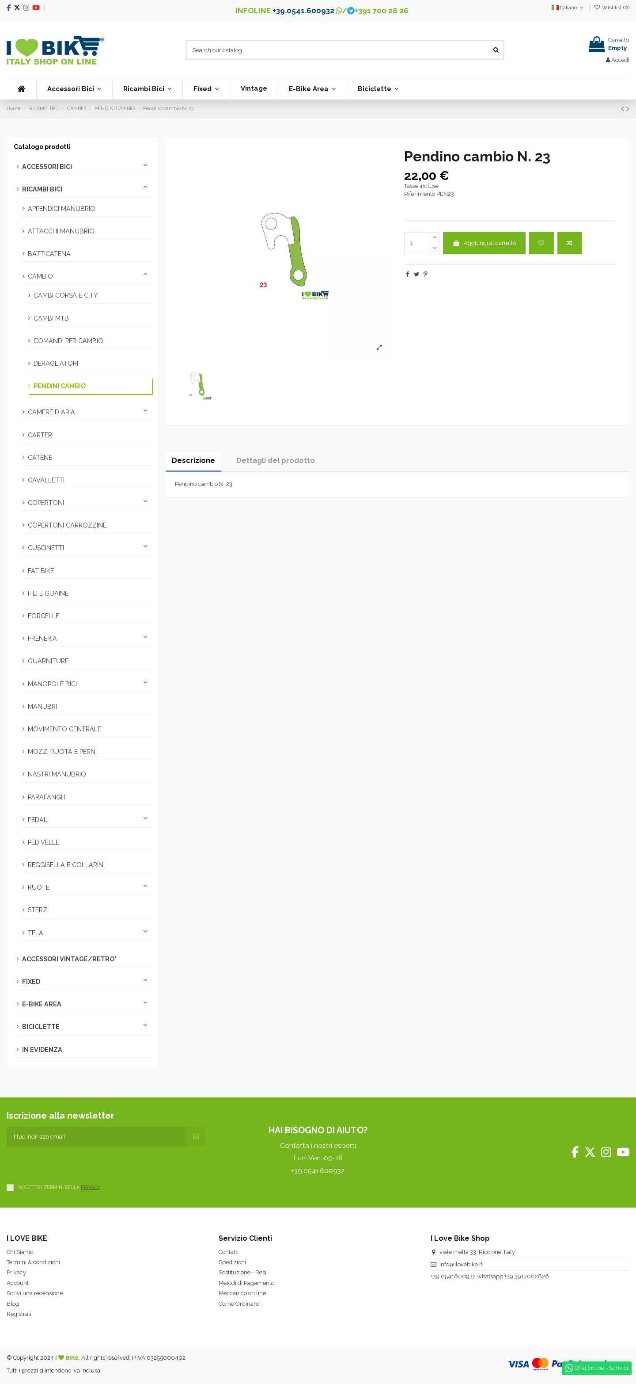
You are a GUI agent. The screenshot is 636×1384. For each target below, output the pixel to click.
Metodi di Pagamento (246, 1283)
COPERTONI (46, 502)
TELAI (36, 933)
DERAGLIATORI (56, 363)
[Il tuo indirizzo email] (96, 1137)
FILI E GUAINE (48, 593)
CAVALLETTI (46, 480)
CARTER (40, 435)
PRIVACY (90, 1187)
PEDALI (38, 819)
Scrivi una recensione (35, 1293)
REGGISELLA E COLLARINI (66, 864)
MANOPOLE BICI (52, 684)
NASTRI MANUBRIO (57, 774)
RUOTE (38, 887)
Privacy (16, 1272)
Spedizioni (232, 1262)
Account (18, 1283)
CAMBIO (40, 276)
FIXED (31, 981)
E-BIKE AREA (41, 1004)
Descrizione (193, 460)
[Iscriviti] (195, 1137)
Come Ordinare (239, 1303)
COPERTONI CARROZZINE (67, 525)
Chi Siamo (20, 1252)
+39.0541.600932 (303, 10)
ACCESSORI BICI (47, 166)
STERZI (38, 910)
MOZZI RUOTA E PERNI (62, 751)
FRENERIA (42, 638)
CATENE (40, 457)
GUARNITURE (48, 661)
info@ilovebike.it (460, 1264)
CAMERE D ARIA (51, 412)
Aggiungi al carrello (484, 243)
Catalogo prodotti (42, 146)
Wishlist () (611, 7)
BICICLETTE (41, 1026)
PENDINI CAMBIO (60, 386)
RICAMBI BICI (42, 189)
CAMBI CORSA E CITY (66, 295)
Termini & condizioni (33, 1262)
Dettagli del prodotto (275, 460)
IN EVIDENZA (42, 1049)
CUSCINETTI (46, 547)
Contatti (228, 1252)
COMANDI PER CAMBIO (68, 340)
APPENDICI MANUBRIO (61, 208)
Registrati (19, 1314)
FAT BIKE (41, 570)
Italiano (568, 7)
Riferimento (419, 194)
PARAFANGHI (47, 797)
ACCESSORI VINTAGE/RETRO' (69, 959)
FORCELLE (43, 615)
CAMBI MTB (51, 318)
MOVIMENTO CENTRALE (64, 729)
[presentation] (74, 1164)
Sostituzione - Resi (242, 1272)
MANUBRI (42, 706)
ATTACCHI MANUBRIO (61, 231)
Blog (13, 1303)
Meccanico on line (242, 1293)
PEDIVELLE (43, 842)
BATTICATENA (49, 253)
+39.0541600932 (453, 1276)
